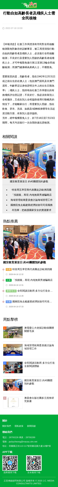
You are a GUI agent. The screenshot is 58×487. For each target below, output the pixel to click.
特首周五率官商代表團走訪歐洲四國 (31, 189)
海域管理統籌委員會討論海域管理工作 (32, 200)
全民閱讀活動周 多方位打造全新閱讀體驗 (29, 291)
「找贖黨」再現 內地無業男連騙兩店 (31, 195)
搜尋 (46, 5)
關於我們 (6, 426)
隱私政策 (19, 426)
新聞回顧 (31, 426)
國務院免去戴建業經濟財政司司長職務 (32, 205)
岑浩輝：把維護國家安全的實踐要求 (31, 210)
